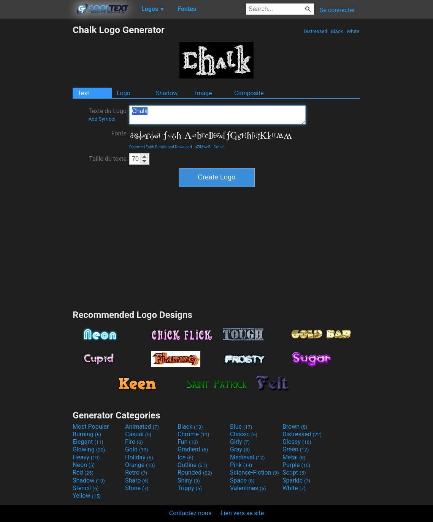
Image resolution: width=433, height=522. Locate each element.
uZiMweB (203, 147)
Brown (294, 426)
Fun (188, 441)
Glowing (89, 449)
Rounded (195, 472)
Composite (249, 93)
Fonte (119, 133)
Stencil (85, 488)
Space (242, 480)
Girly (240, 441)
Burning (87, 434)
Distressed (315, 31)
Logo (123, 93)
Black (337, 31)
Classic (243, 434)
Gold (136, 449)
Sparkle (296, 480)
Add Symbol (101, 119)
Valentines (248, 488)
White (353, 31)
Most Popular (91, 426)
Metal (294, 457)
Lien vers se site (242, 513)
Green (295, 449)
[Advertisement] (36, 138)
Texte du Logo (107, 114)
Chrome (193, 434)
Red (83, 472)
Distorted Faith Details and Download (160, 147)
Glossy (296, 441)
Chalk (217, 114)
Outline (192, 465)
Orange (140, 465)
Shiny (189, 480)
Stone (136, 488)
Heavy (86, 457)
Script (294, 472)
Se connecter (337, 10)
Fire (134, 441)
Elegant (88, 441)
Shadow (167, 93)
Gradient (193, 449)
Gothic (219, 147)
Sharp (137, 480)
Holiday (139, 457)
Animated (142, 426)
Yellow (87, 495)
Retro (136, 472)
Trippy (190, 488)
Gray (240, 449)
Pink (241, 465)
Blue (241, 426)
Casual (138, 434)
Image (203, 93)
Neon (84, 465)
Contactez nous (190, 513)
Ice (185, 457)
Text (83, 93)
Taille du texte (108, 158)
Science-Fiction (254, 472)
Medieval (247, 457)
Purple (296, 465)
